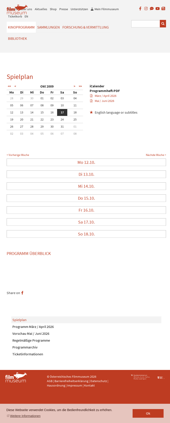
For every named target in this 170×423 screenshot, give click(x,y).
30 (31, 98)
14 (31, 112)
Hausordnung (56, 385)
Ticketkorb (15, 16)
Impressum (74, 385)
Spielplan (19, 320)
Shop (53, 9)
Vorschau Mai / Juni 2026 (30, 333)
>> (80, 86)
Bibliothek (17, 38)
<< (9, 86)
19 (11, 119)
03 (62, 98)
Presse (63, 9)
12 (11, 112)
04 (75, 98)
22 (42, 119)
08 (42, 105)
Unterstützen (79, 9)
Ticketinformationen (27, 354)
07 (31, 105)
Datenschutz (99, 381)
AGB (49, 381)
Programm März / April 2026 (33, 326)
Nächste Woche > (156, 155)
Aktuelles (41, 9)
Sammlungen (48, 27)
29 (21, 98)
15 (42, 112)
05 (11, 105)
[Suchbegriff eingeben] (145, 23)
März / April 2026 (103, 96)
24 (62, 119)
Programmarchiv (24, 347)
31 (62, 126)
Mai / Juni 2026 (102, 101)
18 (75, 112)
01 (42, 98)
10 (62, 105)
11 (75, 105)
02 (52, 98)
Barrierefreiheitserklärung (71, 381)
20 (21, 119)
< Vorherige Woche (18, 155)
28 (11, 98)
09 (52, 105)
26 (11, 126)
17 (62, 112)
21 (31, 119)
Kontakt (89, 385)
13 (21, 112)
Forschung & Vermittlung (85, 27)
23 (52, 119)
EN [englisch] (26, 16)
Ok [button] (148, 413)
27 (21, 126)
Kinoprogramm (21, 27)
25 (75, 119)
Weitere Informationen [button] (25, 416)
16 (52, 112)
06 (21, 105)
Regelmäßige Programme (31, 340)
